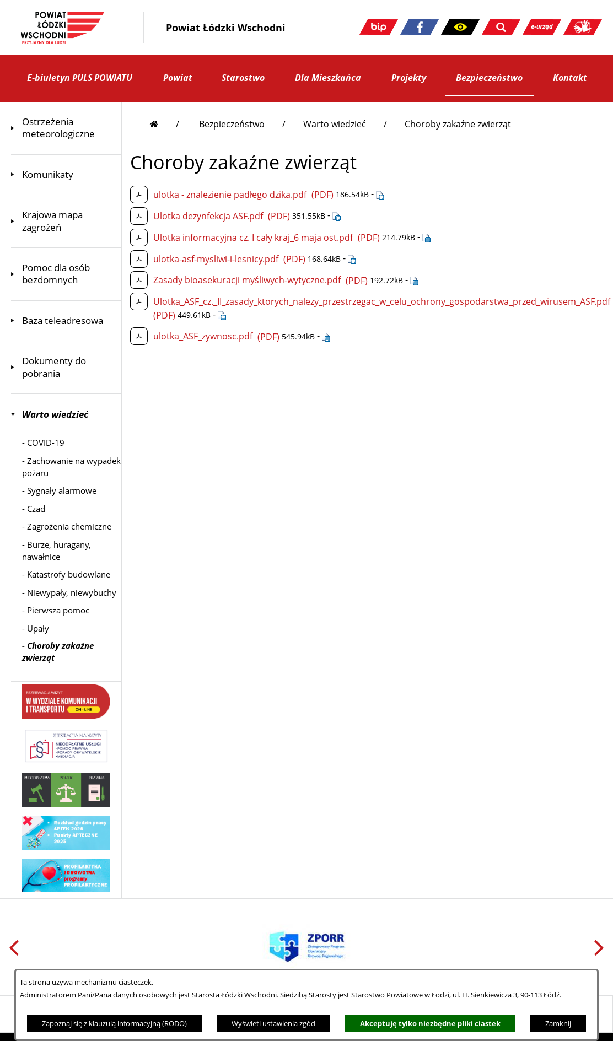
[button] (460, 27)
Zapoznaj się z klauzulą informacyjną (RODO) (114, 1023)
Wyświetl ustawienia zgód (273, 1023)
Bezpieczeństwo (232, 124)
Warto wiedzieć (334, 124)
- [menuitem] (43, 442)
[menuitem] (66, 128)
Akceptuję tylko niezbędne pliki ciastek (430, 1023)
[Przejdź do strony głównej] (164, 124)
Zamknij (558, 1023)
